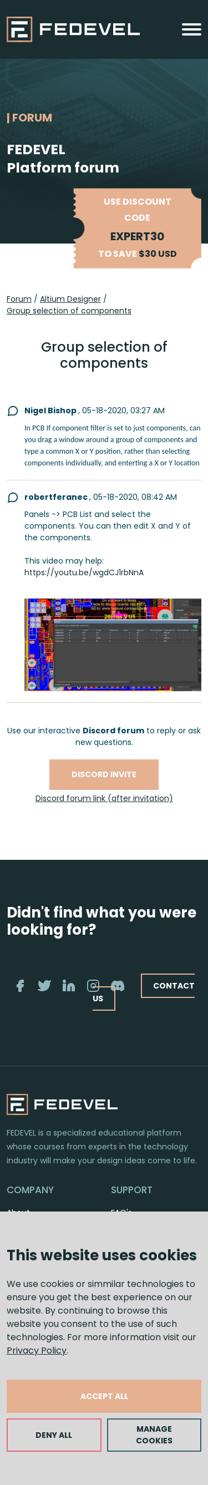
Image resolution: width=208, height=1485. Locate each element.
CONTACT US (144, 992)
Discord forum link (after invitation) (104, 798)
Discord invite (104, 774)
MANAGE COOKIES (154, 1434)
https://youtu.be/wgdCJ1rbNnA (84, 572)
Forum (19, 299)
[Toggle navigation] (191, 29)
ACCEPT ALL (104, 1396)
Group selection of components (69, 310)
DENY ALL (53, 1435)
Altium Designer (70, 299)
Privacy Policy (37, 1350)
